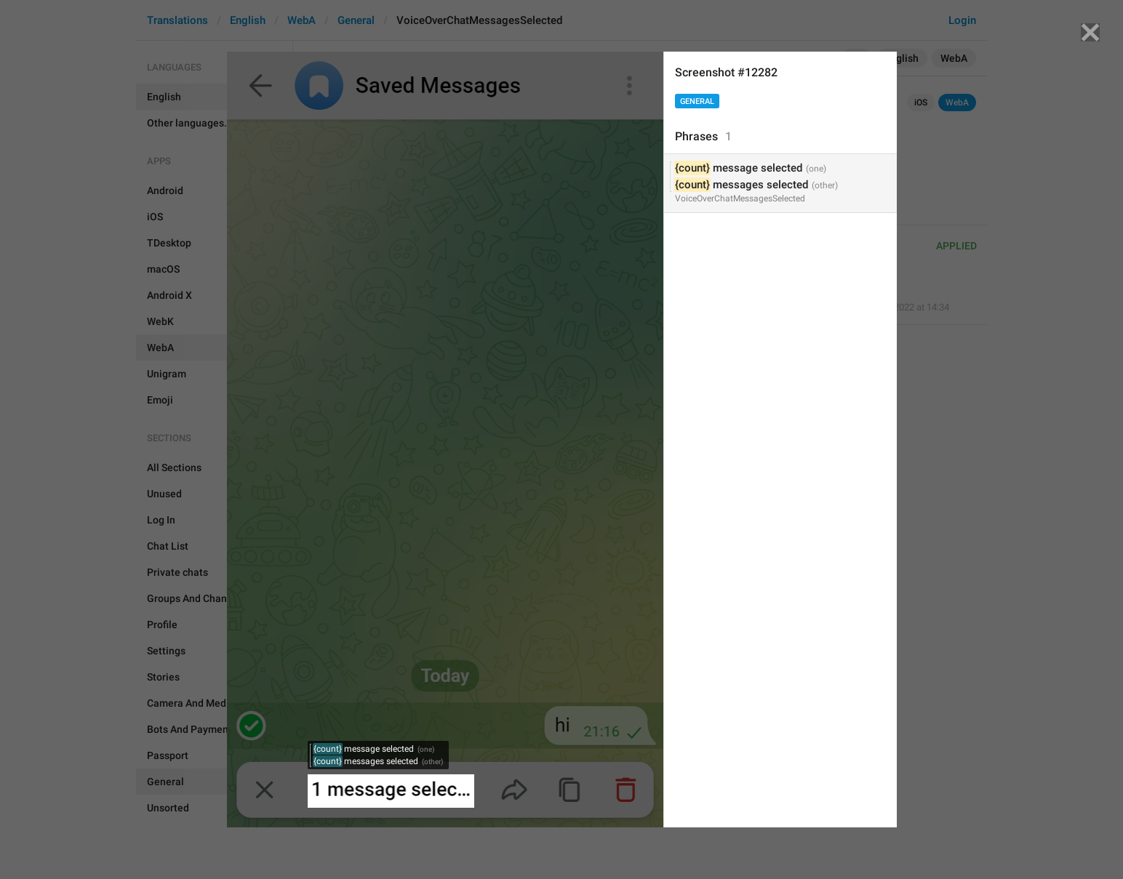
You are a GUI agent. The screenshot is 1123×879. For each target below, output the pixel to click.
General (697, 101)
